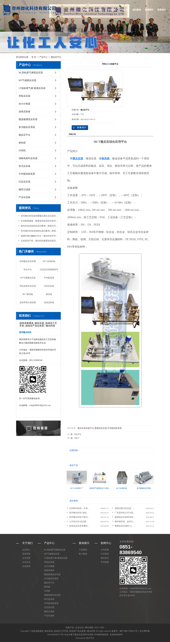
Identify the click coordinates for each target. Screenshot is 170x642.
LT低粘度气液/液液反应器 (32, 88)
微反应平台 (56, 57)
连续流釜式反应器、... (124, 508)
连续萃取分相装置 (28, 302)
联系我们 (162, 10)
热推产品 (70, 627)
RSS (96, 627)
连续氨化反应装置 (28, 261)
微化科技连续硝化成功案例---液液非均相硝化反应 (39, 226)
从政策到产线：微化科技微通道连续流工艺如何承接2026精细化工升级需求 (39, 241)
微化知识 (105, 558)
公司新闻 (105, 550)
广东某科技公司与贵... (124, 513)
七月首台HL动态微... (78, 521)
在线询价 (80, 127)
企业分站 (79, 627)
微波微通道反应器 (28, 119)
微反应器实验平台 (86, 428)
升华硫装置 (49, 278)
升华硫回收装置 (27, 174)
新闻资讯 (149, 10)
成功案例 (137, 10)
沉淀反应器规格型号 (49, 269)
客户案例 (83, 554)
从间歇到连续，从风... (79, 508)
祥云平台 (90, 638)
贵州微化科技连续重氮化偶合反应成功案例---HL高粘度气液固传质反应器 (39, 216)
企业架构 (26, 566)
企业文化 (26, 562)
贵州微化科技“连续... (78, 513)
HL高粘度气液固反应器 (31, 72)
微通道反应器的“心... (123, 526)
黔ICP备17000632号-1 (129, 631)
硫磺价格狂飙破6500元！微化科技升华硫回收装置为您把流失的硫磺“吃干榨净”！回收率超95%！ (39, 236)
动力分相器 (24, 103)
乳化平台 (28, 269)
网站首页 (87, 10)
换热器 (22, 142)
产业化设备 (24, 197)
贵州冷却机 (88, 634)
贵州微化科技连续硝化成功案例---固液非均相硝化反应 (39, 231)
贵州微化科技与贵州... (79, 517)
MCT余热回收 (49, 261)
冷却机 (22, 150)
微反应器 (78, 634)
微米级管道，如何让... (124, 521)
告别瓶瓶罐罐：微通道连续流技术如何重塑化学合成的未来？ (39, 221)
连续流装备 (24, 111)
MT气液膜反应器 (27, 80)
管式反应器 (24, 166)
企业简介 (26, 550)
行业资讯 (105, 554)
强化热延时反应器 (28, 286)
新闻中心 (106, 543)
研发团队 (112, 10)
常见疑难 (105, 562)
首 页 (33, 57)
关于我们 (99, 10)
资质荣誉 (26, 554)
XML (102, 627)
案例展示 (84, 543)
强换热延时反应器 (28, 158)
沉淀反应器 (24, 181)
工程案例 (83, 550)
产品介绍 (124, 10)
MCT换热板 (27, 294)
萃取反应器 (24, 96)
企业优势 (26, 558)
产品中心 (43, 57)
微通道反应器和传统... (124, 517)
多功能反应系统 (27, 127)
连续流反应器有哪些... (79, 526)
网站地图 (89, 627)
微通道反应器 (101, 428)
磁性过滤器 (24, 189)
